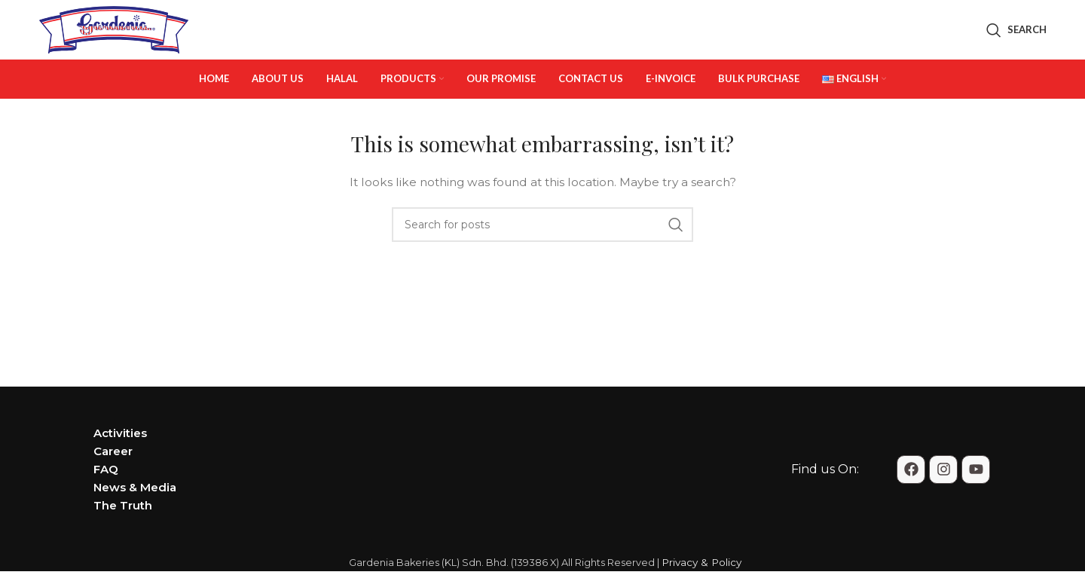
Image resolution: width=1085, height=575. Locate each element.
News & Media (134, 507)
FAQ (105, 489)
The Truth (122, 525)
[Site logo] (113, 38)
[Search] (1016, 40)
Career (113, 470)
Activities (120, 452)
